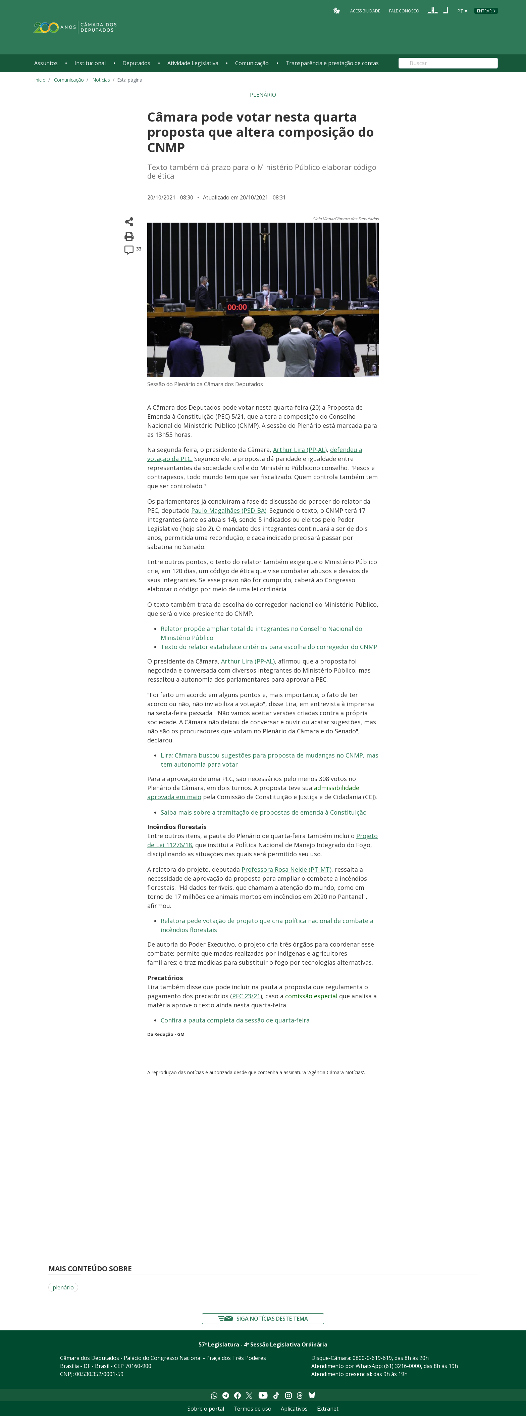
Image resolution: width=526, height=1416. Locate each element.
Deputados (136, 63)
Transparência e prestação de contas (332, 63)
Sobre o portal (206, 1408)
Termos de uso (252, 1408)
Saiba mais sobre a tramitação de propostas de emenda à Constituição (264, 812)
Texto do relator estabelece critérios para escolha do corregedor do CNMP (269, 647)
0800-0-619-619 (372, 1358)
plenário (63, 1287)
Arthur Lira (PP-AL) (300, 450)
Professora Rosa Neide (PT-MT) (286, 869)
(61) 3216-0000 (402, 1366)
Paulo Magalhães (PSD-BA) (228, 510)
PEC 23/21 (246, 996)
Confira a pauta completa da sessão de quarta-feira (235, 1020)
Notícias (101, 80)
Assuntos (46, 63)
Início (40, 80)
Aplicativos (294, 1408)
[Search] (448, 63)
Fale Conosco (404, 10)
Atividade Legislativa (192, 63)
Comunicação (252, 63)
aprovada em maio (174, 797)
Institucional (90, 63)
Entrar (484, 11)
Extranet (327, 1408)
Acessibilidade (365, 10)
